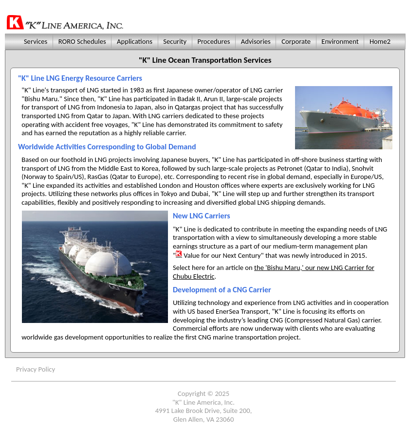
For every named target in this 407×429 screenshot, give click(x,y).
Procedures (214, 41)
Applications (134, 41)
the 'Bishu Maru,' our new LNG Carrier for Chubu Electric (273, 272)
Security (175, 41)
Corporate (296, 41)
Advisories (255, 41)
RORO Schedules (82, 41)
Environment (340, 41)
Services (34, 41)
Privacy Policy (35, 369)
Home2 (380, 41)
